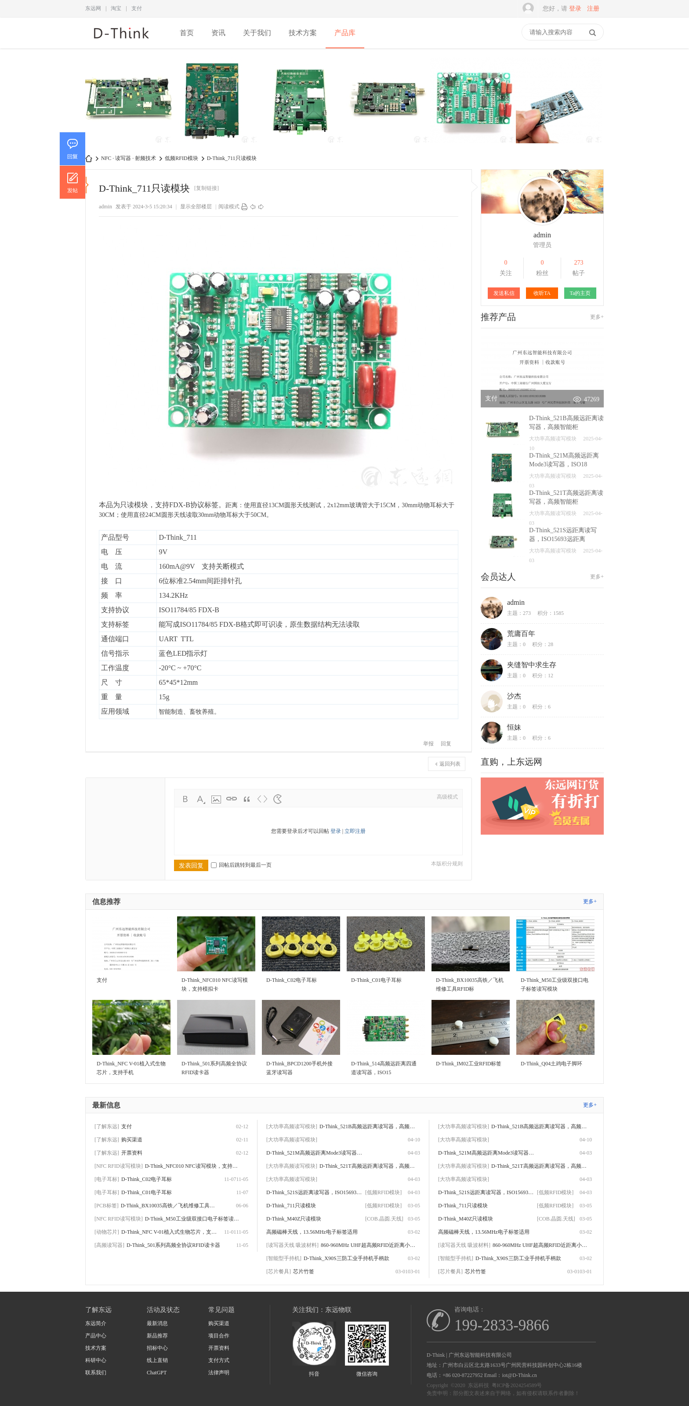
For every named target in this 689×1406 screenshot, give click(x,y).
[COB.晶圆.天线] (384, 1219)
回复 (446, 744)
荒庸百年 (521, 633)
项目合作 (218, 1336)
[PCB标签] (106, 1206)
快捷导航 (517, 33)
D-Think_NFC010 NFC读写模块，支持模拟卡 (193, 1166)
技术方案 (303, 32)
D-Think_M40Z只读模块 (293, 1219)
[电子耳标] (106, 1179)
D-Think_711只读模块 (232, 158)
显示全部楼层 (196, 206)
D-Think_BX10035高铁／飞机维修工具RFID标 (169, 1206)
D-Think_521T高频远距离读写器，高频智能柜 (367, 1166)
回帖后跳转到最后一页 (241, 865)
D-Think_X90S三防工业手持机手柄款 (346, 1258)
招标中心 (157, 1348)
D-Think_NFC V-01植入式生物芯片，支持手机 (169, 1232)
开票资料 (131, 1153)
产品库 (344, 32)
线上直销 (157, 1360)
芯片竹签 (303, 1271)
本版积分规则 (447, 864)
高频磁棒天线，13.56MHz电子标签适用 (312, 1232)
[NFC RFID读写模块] (118, 1166)
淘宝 (116, 8)
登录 (575, 8)
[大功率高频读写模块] (291, 1126)
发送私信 (504, 293)
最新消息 (157, 1323)
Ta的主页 (580, 293)
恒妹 (514, 727)
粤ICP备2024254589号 (517, 1385)
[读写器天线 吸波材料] (292, 1245)
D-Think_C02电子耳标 (146, 1179)
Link (231, 799)
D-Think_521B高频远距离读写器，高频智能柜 (367, 1126)
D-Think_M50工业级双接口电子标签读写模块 (193, 1219)
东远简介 (95, 1323)
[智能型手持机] (283, 1258)
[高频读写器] (109, 1245)
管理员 (542, 245)
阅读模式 (228, 206)
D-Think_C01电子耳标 (146, 1192)
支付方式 (218, 1360)
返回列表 (450, 764)
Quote (247, 799)
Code (262, 799)
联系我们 (95, 1373)
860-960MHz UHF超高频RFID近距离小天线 (369, 1245)
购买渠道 (131, 1140)
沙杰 (514, 696)
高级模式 (447, 797)
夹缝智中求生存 (531, 664)
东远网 (93, 8)
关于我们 (257, 32)
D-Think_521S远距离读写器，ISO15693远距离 (314, 1192)
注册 (593, 8)
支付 (136, 8)
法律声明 (218, 1373)
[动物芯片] (106, 1232)
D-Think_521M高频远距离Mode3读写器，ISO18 (314, 1153)
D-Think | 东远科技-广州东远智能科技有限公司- (88, 158)
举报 (428, 744)
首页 (187, 32)
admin (105, 206)
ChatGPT (157, 1373)
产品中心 (95, 1336)
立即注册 (355, 831)
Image (216, 799)
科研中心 (95, 1360)
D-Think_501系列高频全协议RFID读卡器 (173, 1245)
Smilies (277, 799)
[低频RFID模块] (383, 1192)
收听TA (542, 293)
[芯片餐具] (278, 1271)
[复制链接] (206, 188)
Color (200, 799)
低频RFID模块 (181, 158)
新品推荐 (157, 1336)
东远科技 (478, 1385)
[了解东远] (106, 1126)
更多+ (597, 317)
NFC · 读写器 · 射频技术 (128, 158)
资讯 (218, 32)
